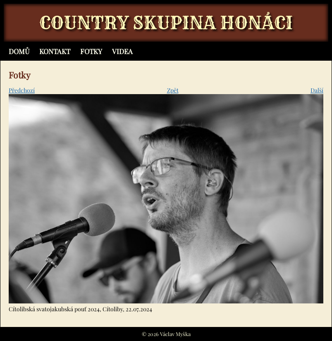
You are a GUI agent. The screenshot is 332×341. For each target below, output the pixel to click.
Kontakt (54, 51)
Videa (122, 51)
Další (317, 90)
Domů (19, 51)
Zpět (173, 90)
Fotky (91, 51)
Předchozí (22, 90)
